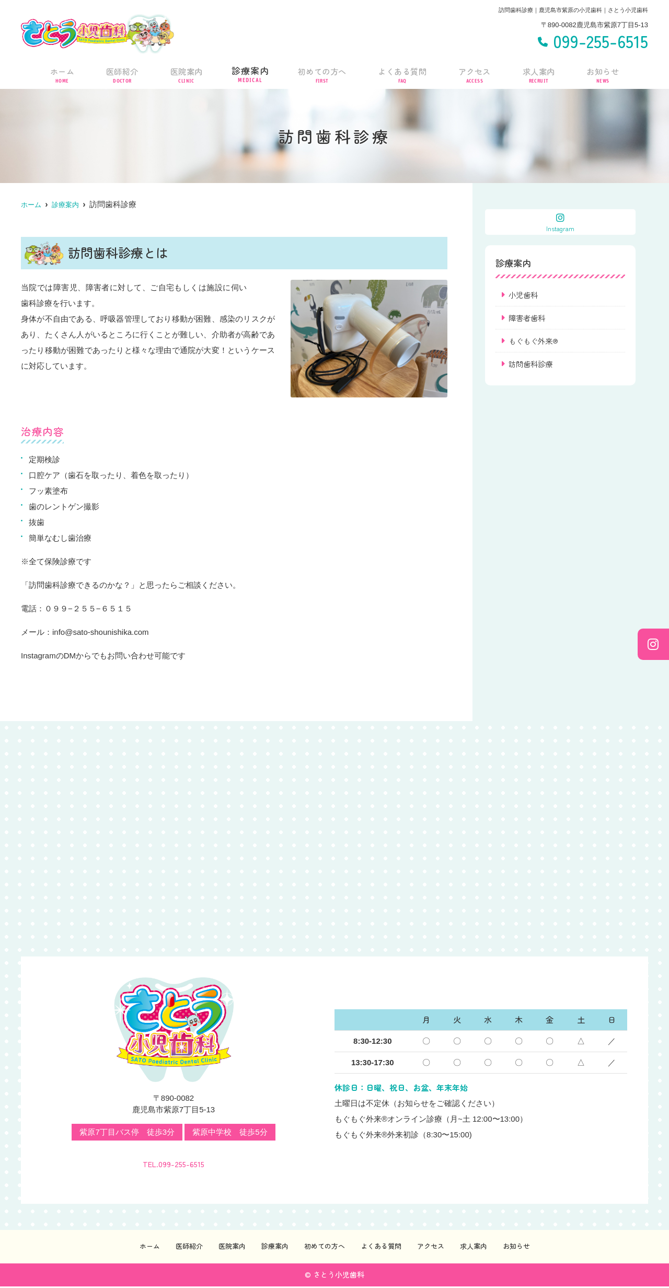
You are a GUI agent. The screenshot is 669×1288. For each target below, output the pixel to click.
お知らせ (603, 73)
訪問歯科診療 (532, 365)
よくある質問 (403, 73)
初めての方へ (320, 73)
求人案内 (539, 73)
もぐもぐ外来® (535, 341)
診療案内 (247, 73)
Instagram (560, 223)
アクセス (476, 73)
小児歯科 (524, 294)
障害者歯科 (528, 318)
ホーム (61, 73)
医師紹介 (120, 73)
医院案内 (184, 73)
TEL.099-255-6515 (174, 1159)
